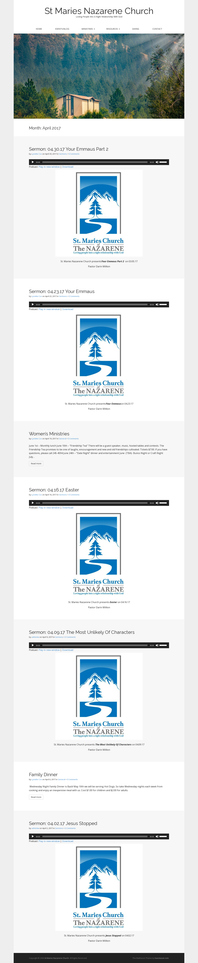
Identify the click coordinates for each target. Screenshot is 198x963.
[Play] (32, 162)
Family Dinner (43, 774)
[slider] (95, 162)
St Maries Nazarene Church (99, 11)
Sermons (63, 154)
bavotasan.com (162, 958)
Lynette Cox (37, 154)
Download (67, 166)
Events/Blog (62, 28)
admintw (35, 637)
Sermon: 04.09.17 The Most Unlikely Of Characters (82, 632)
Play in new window (49, 166)
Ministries (88, 28)
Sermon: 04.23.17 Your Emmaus (61, 291)
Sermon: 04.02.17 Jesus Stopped (63, 823)
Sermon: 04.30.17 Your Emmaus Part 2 (68, 149)
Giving (135, 28)
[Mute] (157, 162)
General (62, 438)
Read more (36, 463)
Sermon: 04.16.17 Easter (54, 489)
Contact (157, 28)
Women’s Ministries (49, 433)
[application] (99, 162)
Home (39, 28)
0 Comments (74, 154)
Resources (113, 28)
